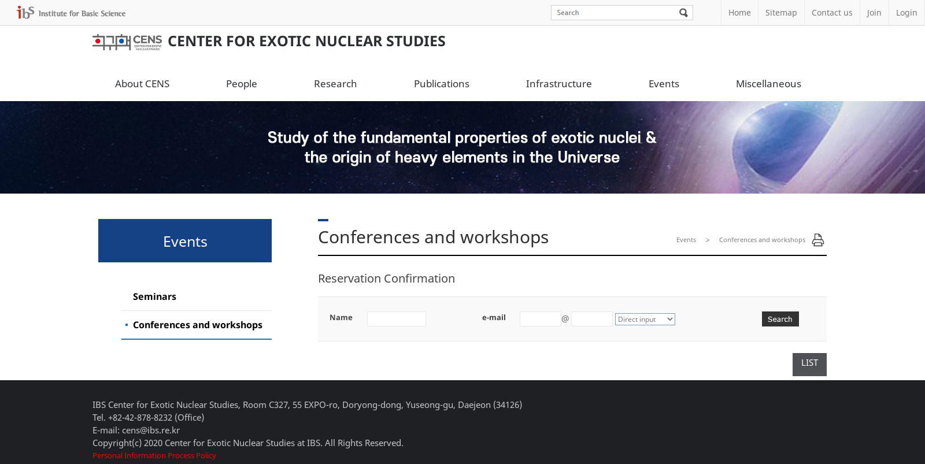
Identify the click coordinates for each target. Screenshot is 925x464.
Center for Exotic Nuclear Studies (269, 40)
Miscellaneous (768, 83)
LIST (809, 362)
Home (739, 12)
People (241, 83)
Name (341, 317)
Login (906, 12)
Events (664, 83)
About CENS (142, 83)
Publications (441, 83)
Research (335, 83)
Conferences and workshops (197, 324)
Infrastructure (559, 83)
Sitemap (781, 12)
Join (874, 12)
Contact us (832, 12)
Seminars (154, 296)
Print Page (818, 239)
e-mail (494, 317)
